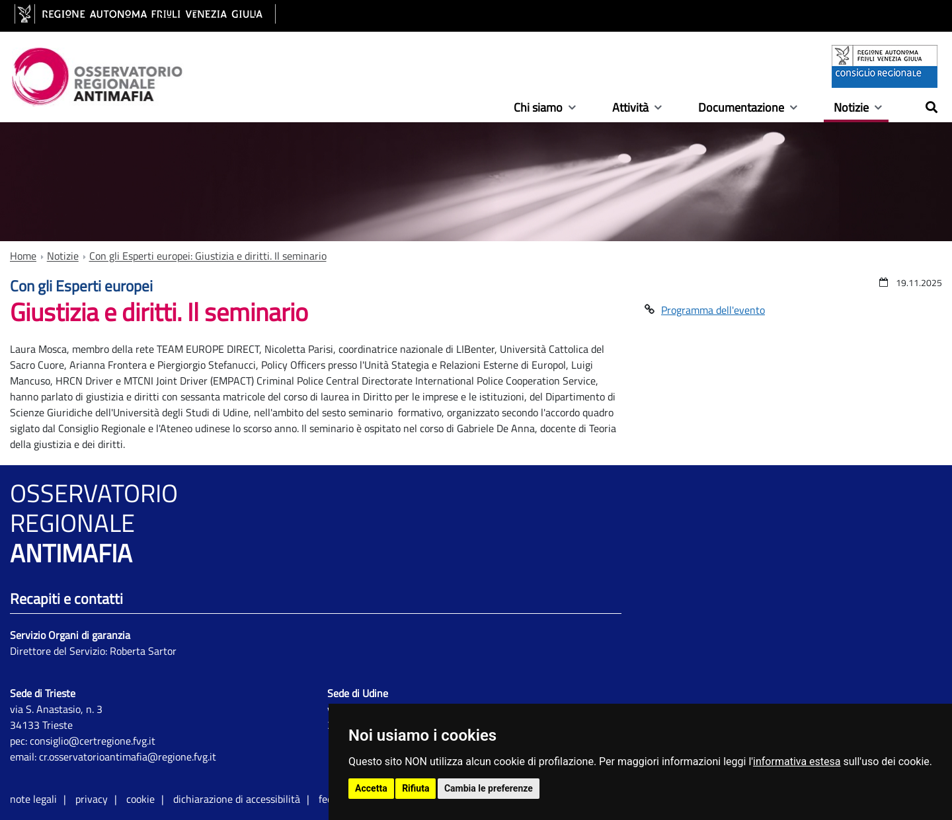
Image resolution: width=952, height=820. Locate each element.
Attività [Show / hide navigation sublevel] (630, 108)
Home (23, 256)
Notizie (63, 256)
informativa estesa (796, 761)
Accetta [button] (371, 788)
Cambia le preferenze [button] (488, 788)
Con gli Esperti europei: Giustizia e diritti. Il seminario (208, 256)
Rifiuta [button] (415, 788)
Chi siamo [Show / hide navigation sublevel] (538, 108)
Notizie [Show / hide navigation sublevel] (851, 108)
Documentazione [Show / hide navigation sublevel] (741, 108)
